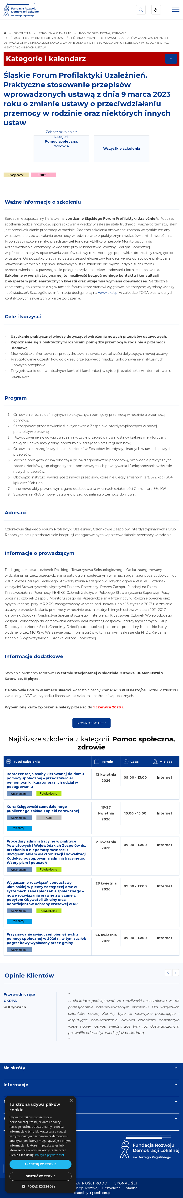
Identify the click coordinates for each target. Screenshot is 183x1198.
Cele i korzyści (23, 316)
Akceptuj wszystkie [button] (40, 1164)
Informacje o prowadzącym (39, 553)
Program (16, 398)
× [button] (71, 1101)
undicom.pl (100, 1193)
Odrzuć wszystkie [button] (40, 1176)
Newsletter (16, 1101)
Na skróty (14, 1068)
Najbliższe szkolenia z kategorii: (91, 743)
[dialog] (40, 1144)
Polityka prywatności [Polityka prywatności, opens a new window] (49, 1155)
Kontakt (13, 1118)
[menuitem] (76, 1183)
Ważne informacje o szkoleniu (43, 202)
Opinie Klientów (29, 975)
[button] (40, 1186)
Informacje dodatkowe (34, 656)
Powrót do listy (91, 723)
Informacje (16, 1084)
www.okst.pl (108, 292)
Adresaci (16, 512)
